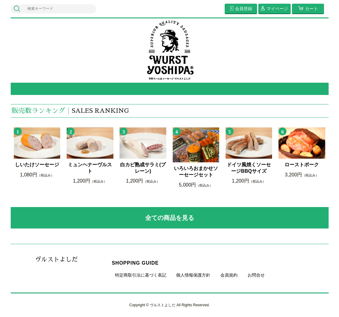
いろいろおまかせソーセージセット (196, 171)
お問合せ (256, 275)
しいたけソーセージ (37, 164)
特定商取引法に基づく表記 (140, 275)
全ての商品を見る (169, 217)
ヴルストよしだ (56, 259)
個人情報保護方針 (193, 275)
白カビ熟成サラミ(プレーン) (143, 168)
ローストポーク (302, 164)
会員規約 (229, 275)
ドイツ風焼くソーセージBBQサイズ (249, 168)
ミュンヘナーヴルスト (90, 168)
